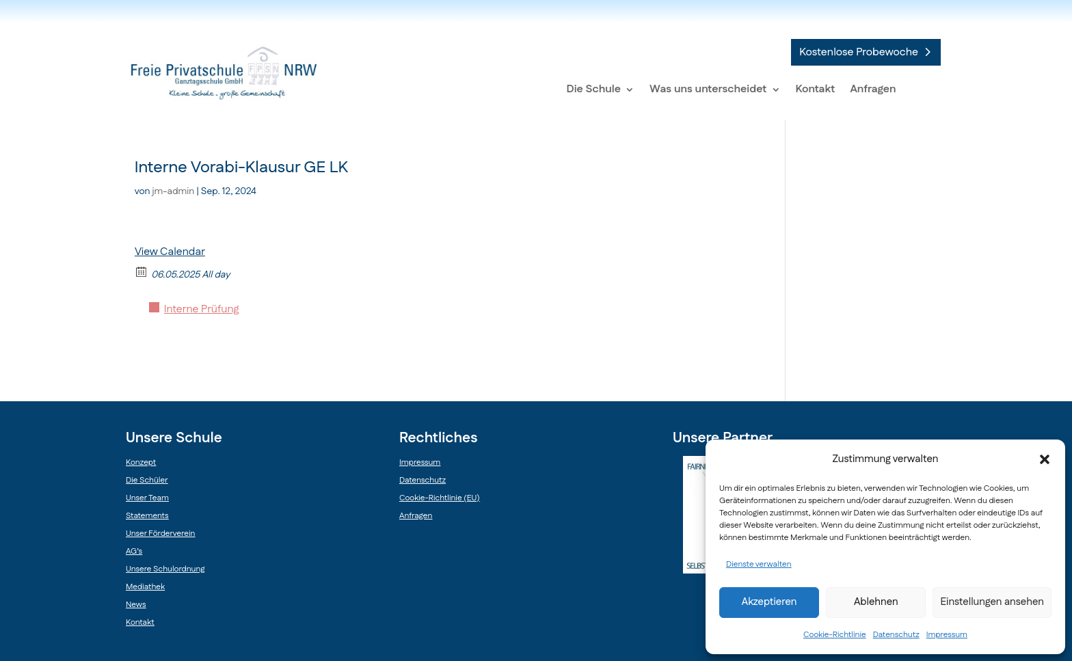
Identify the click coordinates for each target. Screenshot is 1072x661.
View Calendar (170, 252)
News (136, 604)
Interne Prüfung (201, 309)
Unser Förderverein (160, 533)
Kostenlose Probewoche (858, 52)
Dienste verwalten (759, 564)
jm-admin (173, 191)
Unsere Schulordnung (165, 569)
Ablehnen (876, 602)
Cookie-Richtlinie (834, 634)
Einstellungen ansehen (992, 602)
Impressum (946, 634)
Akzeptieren (769, 602)
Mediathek (145, 587)
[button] (1044, 459)
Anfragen (873, 89)
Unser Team (147, 498)
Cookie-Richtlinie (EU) (439, 498)
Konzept (141, 462)
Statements (147, 516)
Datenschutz (896, 634)
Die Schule (594, 89)
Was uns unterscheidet (707, 89)
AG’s (134, 551)
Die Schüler (147, 480)
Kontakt (815, 89)
